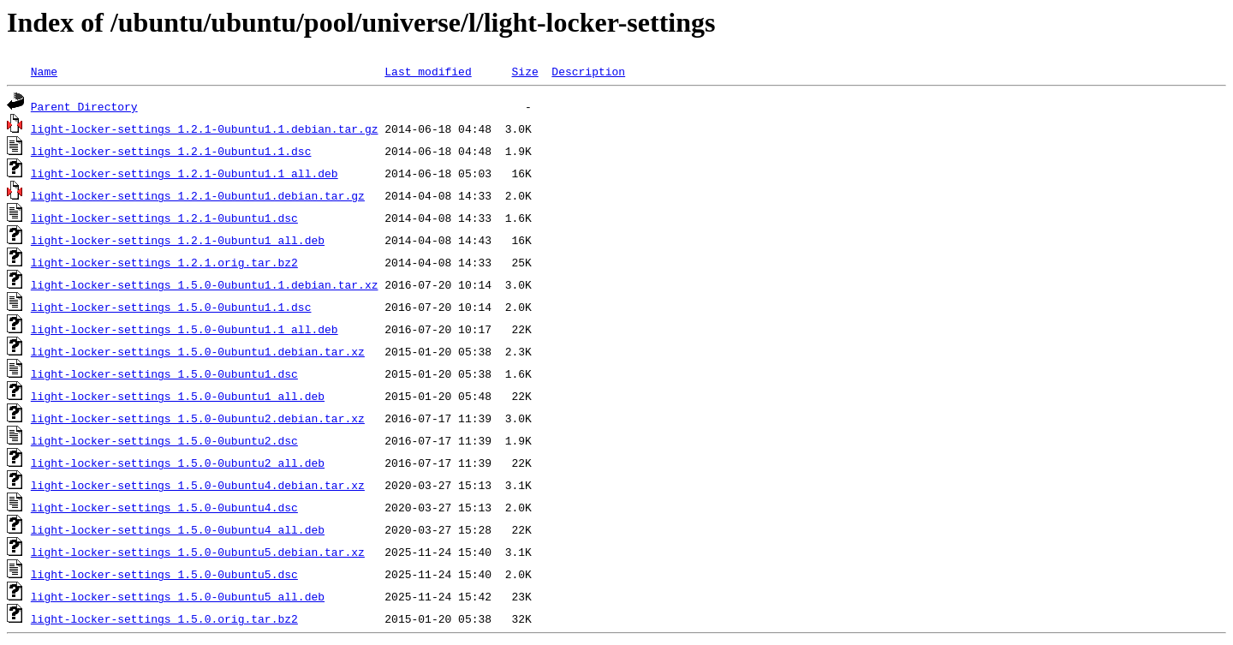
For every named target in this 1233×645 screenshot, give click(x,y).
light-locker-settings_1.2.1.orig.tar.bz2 (164, 262)
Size (524, 71)
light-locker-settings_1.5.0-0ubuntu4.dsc (164, 507)
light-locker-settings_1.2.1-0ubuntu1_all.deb (178, 240)
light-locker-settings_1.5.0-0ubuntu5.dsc (164, 574)
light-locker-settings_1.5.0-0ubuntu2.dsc (164, 440)
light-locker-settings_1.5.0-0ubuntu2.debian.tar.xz (198, 418)
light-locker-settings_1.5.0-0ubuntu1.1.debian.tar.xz (204, 284)
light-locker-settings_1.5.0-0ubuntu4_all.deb (178, 529)
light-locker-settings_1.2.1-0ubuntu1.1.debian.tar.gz (204, 128)
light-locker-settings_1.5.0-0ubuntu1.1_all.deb (184, 329)
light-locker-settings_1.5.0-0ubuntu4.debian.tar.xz (198, 485)
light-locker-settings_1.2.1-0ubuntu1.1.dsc (171, 150)
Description (588, 71)
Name (44, 71)
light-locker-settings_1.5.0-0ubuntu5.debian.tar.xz (198, 551)
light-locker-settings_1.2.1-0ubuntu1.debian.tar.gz (198, 195)
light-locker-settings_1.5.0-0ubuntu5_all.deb (178, 596)
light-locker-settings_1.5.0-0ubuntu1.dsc (164, 373)
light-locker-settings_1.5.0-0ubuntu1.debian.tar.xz (198, 351)
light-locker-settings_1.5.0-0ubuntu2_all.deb (178, 462)
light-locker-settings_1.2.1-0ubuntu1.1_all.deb (184, 173)
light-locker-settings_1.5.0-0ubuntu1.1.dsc (171, 306)
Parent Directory (84, 106)
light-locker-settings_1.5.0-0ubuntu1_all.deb (178, 395)
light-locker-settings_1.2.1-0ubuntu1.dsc (164, 217)
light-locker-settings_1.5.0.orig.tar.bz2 (164, 618)
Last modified (427, 71)
